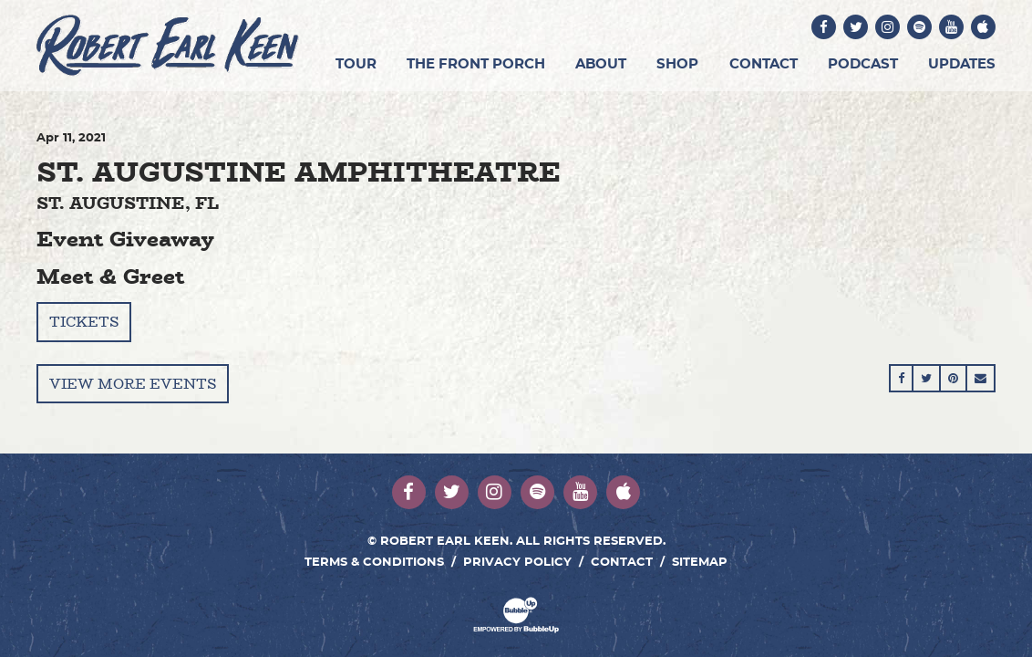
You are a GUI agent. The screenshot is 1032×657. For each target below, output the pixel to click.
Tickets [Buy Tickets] (84, 321)
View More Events (132, 383)
